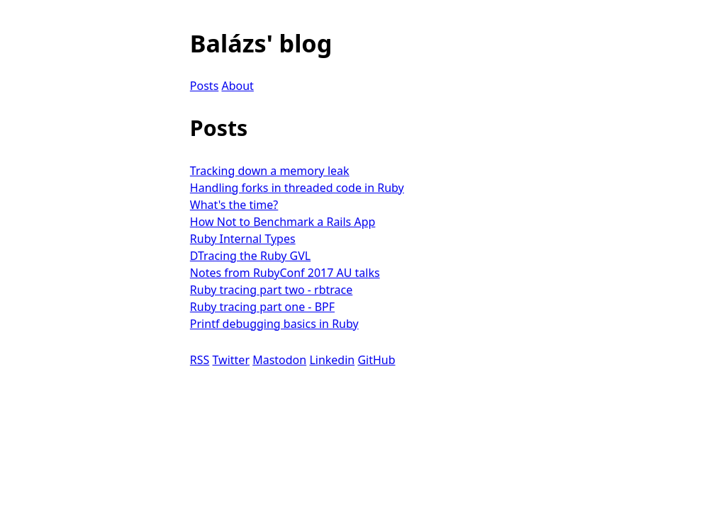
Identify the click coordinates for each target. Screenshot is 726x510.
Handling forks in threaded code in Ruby (297, 188)
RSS (200, 360)
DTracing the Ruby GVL (250, 256)
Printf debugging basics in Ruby (274, 324)
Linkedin (331, 360)
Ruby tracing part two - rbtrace (271, 290)
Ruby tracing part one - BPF (262, 306)
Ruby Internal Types (243, 238)
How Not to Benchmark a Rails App (283, 222)
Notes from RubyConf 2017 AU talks (285, 272)
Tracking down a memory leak (270, 170)
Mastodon (279, 360)
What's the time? (234, 204)
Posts (204, 86)
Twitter (231, 360)
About (237, 86)
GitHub (376, 360)
